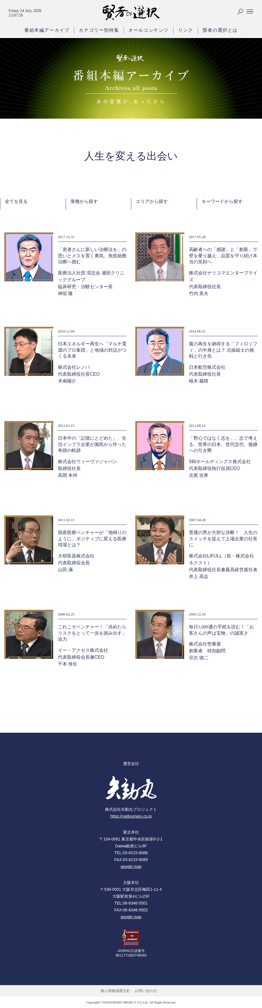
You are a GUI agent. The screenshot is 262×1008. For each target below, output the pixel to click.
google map (130, 866)
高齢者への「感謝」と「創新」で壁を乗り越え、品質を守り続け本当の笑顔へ (223, 255)
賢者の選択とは (220, 30)
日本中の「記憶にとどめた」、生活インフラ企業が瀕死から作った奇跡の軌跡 (92, 444)
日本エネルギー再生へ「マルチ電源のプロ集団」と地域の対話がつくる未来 (92, 349)
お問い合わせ (146, 991)
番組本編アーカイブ (46, 30)
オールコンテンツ (148, 30)
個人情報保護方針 (115, 991)
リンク (185, 30)
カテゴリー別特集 (99, 30)
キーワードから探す (222, 201)
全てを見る (16, 201)
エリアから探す (152, 201)
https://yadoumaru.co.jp (131, 816)
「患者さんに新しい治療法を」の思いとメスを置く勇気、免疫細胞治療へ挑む (92, 255)
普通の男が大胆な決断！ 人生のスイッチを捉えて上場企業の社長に (223, 538)
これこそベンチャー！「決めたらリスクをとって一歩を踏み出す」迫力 (92, 633)
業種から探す (84, 201)
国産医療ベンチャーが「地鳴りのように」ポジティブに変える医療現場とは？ (92, 538)
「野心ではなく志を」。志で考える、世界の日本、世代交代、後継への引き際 (223, 444)
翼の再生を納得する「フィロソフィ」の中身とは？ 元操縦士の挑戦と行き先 (223, 349)
